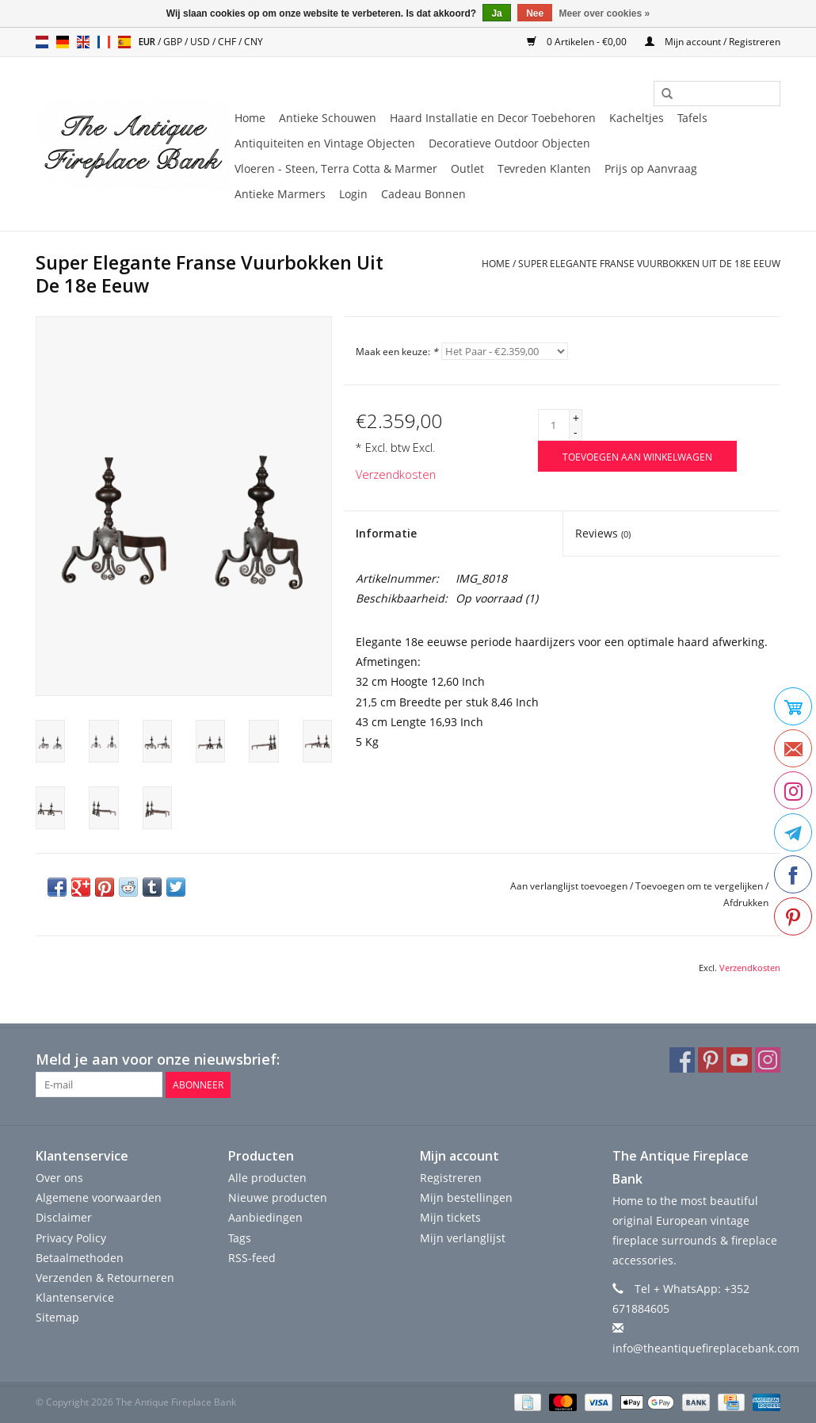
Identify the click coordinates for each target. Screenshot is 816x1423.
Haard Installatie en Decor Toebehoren (493, 117)
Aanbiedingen (265, 1217)
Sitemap (57, 1317)
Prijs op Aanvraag (650, 168)
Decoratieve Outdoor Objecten (509, 143)
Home (250, 117)
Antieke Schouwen (327, 117)
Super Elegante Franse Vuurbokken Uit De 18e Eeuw (649, 263)
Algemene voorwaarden (99, 1197)
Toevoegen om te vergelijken (700, 886)
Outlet (467, 168)
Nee (534, 13)
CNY (253, 41)
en (83, 42)
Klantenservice (75, 1297)
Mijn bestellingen (466, 1197)
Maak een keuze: (397, 351)
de (62, 42)
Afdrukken (745, 902)
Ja (496, 13)
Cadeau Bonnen (423, 193)
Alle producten (267, 1177)
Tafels (692, 117)
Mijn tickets (450, 1217)
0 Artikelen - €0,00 (578, 41)
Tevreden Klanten (544, 168)
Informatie (386, 533)
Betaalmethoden (80, 1257)
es (124, 42)
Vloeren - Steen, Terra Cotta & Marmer (336, 168)
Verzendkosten (396, 474)
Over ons (59, 1177)
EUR (148, 41)
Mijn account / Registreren (712, 41)
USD (201, 41)
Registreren (451, 1177)
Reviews (603, 533)
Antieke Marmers (280, 193)
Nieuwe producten (277, 1197)
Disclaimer (64, 1217)
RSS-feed (252, 1257)
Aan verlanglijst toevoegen (568, 886)
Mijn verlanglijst (462, 1237)
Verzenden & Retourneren (105, 1277)
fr (103, 42)
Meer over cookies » (604, 13)
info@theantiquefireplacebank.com (705, 1348)
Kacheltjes (636, 117)
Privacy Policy (71, 1237)
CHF (228, 41)
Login (353, 193)
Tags (239, 1237)
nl (42, 42)
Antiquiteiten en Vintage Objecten (325, 143)
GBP (174, 41)
